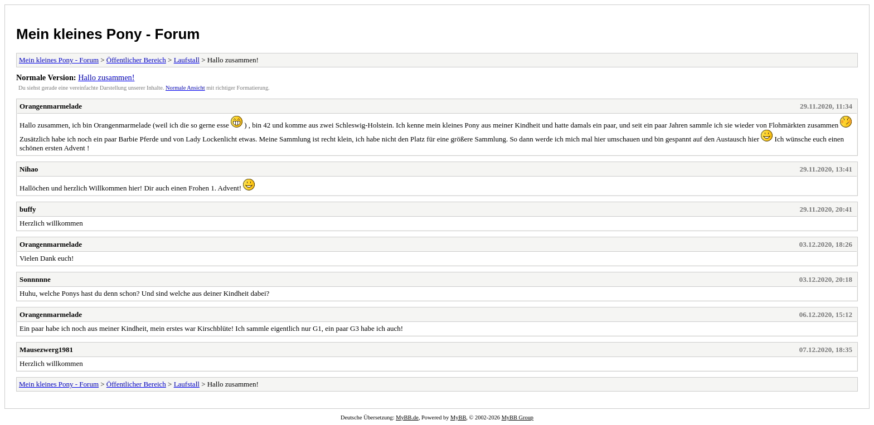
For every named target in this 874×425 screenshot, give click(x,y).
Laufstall (187, 60)
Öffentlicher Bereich (136, 60)
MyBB (458, 417)
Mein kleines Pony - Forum (108, 34)
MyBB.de (407, 417)
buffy (28, 209)
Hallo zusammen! (106, 77)
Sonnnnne (35, 279)
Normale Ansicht (185, 88)
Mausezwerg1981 (46, 349)
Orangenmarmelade (51, 106)
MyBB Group (517, 417)
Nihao (29, 169)
